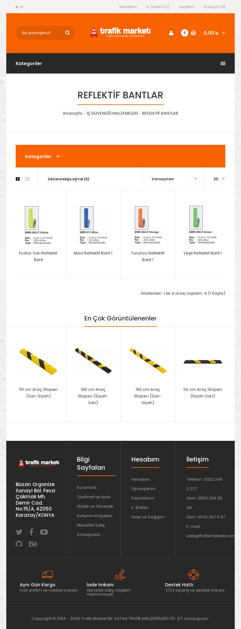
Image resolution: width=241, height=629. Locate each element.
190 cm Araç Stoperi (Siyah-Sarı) (93, 396)
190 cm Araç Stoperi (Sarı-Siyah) (148, 396)
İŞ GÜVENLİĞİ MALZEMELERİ (112, 113)
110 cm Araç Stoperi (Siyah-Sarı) (202, 392)
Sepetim (187, 6)
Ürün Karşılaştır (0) (68, 179)
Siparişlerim (143, 489)
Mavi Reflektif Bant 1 (93, 253)
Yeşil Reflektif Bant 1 (203, 253)
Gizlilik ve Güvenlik (95, 506)
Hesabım (128, 6)
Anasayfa (72, 113)
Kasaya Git (214, 6)
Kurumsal (86, 487)
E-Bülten (139, 508)
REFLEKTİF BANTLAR (159, 113)
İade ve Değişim (147, 517)
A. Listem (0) (157, 6)
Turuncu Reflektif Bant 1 (147, 256)
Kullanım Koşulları (94, 516)
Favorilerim (142, 498)
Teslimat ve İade (93, 497)
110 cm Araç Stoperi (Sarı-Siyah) (38, 392)
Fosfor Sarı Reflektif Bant (38, 256)
